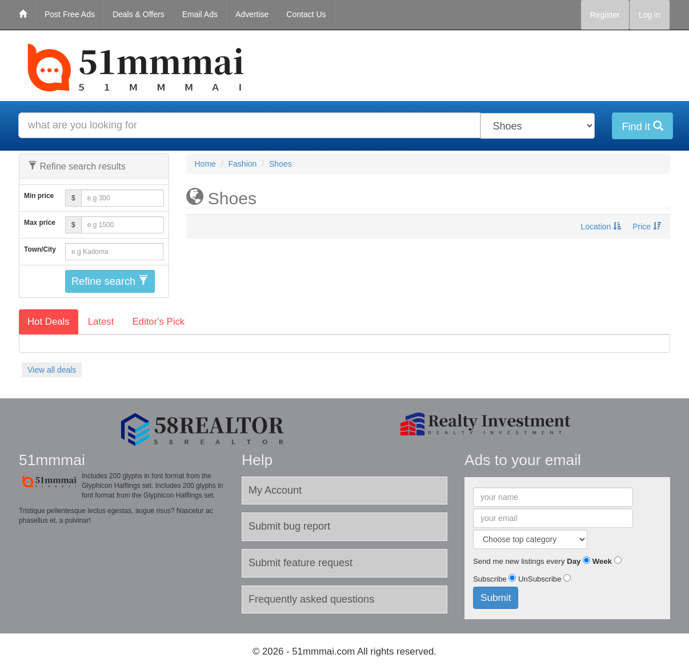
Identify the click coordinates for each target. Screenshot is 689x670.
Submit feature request (300, 562)
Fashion (243, 163)
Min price (39, 196)
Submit (495, 597)
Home (205, 163)
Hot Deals (48, 321)
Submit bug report (289, 526)
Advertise (252, 14)
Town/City (40, 249)
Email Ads (200, 14)
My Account (275, 490)
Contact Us (306, 14)
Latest (101, 321)
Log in (649, 14)
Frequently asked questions (311, 599)
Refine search (110, 280)
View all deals (51, 369)
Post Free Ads (70, 14)
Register (605, 14)
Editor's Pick (158, 321)
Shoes (280, 163)
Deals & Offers (139, 14)
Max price (39, 223)
